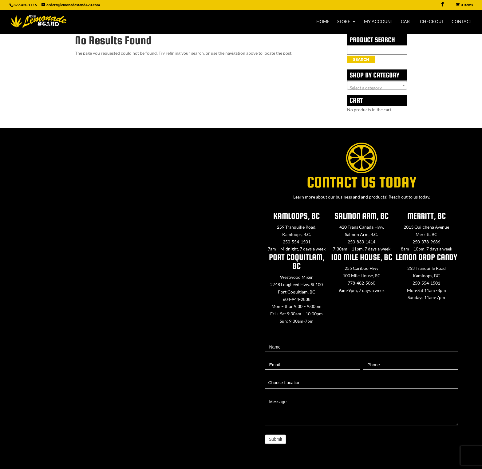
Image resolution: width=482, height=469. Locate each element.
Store (343, 21)
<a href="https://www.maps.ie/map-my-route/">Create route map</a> (120, 295)
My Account (378, 21)
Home (323, 21)
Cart (406, 21)
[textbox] (377, 87)
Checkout (432, 21)
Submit (275, 439)
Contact (462, 21)
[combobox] (377, 85)
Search (361, 59)
